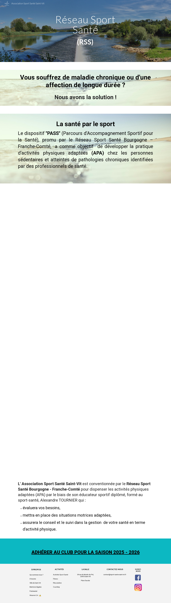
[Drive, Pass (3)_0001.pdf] (85, 424)
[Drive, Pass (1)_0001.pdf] (85, 235)
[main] (85, 31)
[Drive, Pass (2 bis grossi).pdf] (85, 329)
